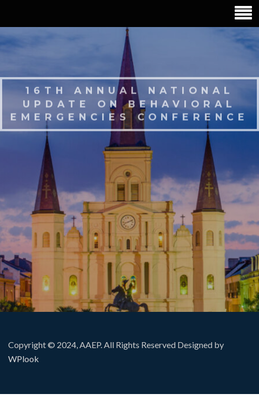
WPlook (23, 358)
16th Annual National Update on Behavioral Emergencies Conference (129, 103)
